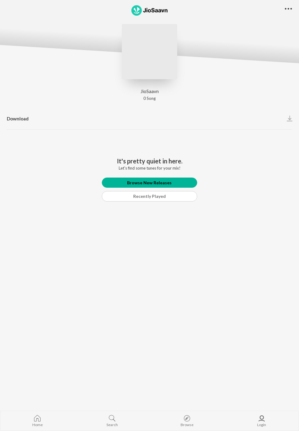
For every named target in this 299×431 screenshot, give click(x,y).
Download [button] (18, 118)
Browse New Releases (149, 182)
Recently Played (149, 196)
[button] (288, 9)
